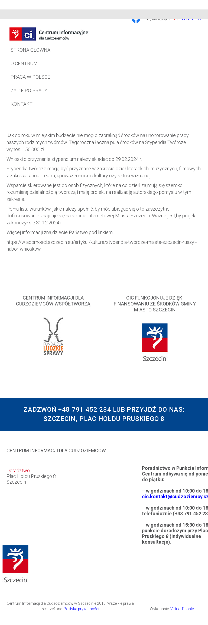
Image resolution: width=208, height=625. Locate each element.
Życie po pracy (29, 90)
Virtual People (182, 609)
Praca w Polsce (30, 77)
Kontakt (21, 104)
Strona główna (30, 50)
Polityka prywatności (81, 609)
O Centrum (24, 63)
